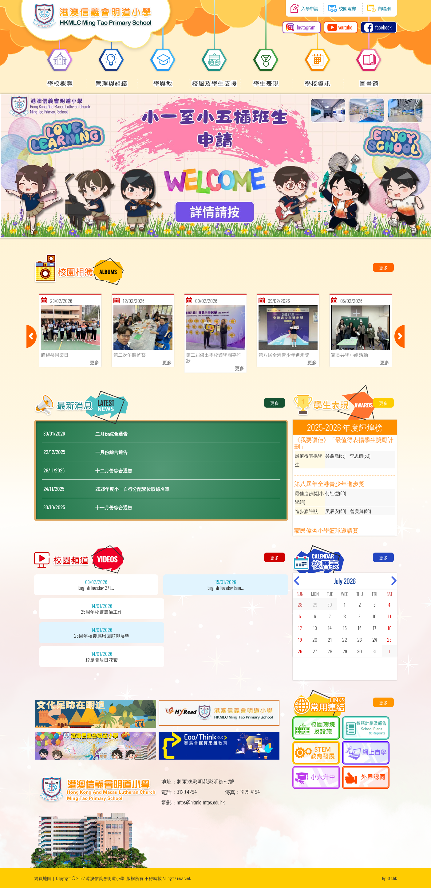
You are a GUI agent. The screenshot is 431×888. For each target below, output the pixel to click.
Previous (31, 336)
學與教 (163, 80)
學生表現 (266, 80)
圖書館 (369, 80)
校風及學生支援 (214, 80)
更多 (383, 267)
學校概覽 (60, 80)
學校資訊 (317, 80)
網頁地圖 (42, 878)
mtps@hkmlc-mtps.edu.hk (201, 802)
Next (399, 336)
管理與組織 (111, 80)
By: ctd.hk (389, 878)
